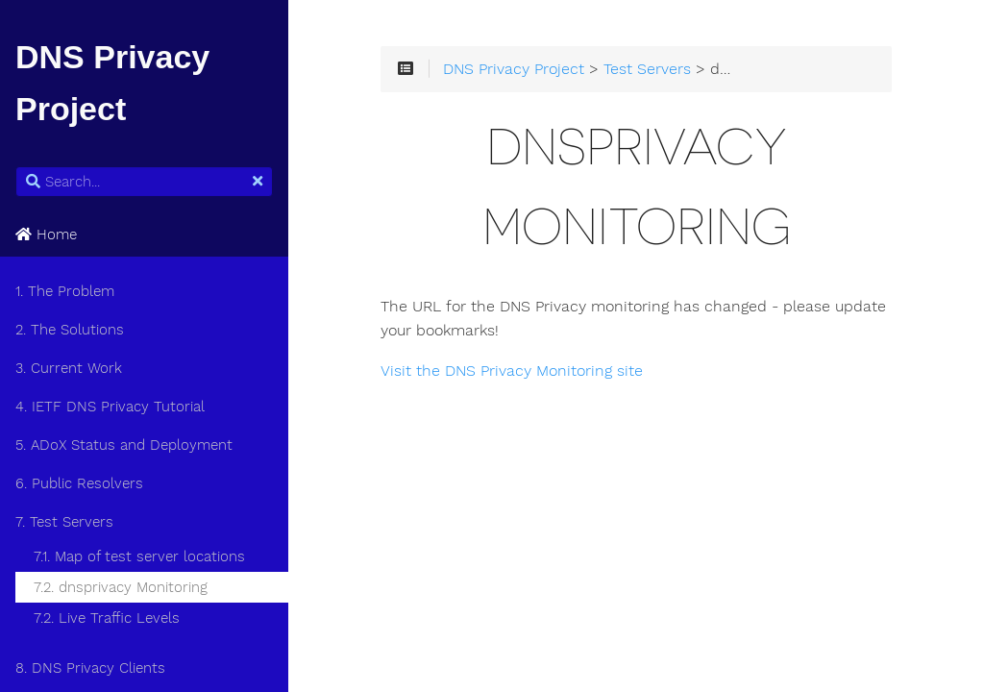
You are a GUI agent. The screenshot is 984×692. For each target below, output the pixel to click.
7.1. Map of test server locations (139, 556)
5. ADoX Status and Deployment (124, 445)
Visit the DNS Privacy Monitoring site (512, 371)
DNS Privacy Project (513, 69)
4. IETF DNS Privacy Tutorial (110, 406)
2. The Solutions (69, 329)
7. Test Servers (64, 522)
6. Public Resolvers (79, 483)
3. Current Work (68, 368)
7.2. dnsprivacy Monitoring (121, 587)
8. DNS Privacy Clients (90, 668)
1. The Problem (64, 291)
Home (46, 234)
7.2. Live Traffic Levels (107, 618)
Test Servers (647, 69)
